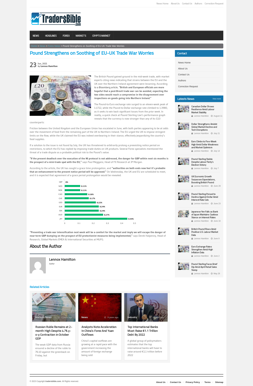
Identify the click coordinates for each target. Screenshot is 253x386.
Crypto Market (101, 36)
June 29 (215, 186)
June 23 (215, 204)
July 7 (214, 168)
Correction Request (214, 3)
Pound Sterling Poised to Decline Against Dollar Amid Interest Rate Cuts (204, 196)
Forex (66, 36)
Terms (207, 382)
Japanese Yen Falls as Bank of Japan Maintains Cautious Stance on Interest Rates (205, 214)
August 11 (216, 116)
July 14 (215, 151)
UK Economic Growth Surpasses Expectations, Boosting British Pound (203, 179)
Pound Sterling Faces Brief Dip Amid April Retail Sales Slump (204, 266)
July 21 (215, 133)
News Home (162, 3)
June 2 (215, 256)
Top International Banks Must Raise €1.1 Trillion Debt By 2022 (143, 330)
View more (217, 99)
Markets (81, 36)
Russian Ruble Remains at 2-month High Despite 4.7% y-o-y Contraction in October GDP (53, 332)
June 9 (215, 239)
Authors (198, 3)
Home (34, 46)
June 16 (215, 221)
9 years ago (111, 317)
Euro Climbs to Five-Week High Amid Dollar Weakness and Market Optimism (204, 144)
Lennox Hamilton (49, 66)
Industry (132, 317)
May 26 (215, 274)
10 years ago (156, 317)
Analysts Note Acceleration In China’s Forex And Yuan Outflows (98, 330)
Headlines (51, 36)
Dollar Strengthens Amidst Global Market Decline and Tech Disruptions (204, 126)
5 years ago (65, 317)
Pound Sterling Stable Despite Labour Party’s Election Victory (202, 161)
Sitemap (219, 382)
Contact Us (187, 3)
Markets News (43, 317)
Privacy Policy (193, 382)
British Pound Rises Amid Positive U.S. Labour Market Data (204, 231)
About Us (175, 3)
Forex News (54, 46)
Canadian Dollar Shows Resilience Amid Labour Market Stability (202, 109)
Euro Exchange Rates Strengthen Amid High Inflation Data (202, 249)
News (36, 36)
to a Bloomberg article (106, 87)
